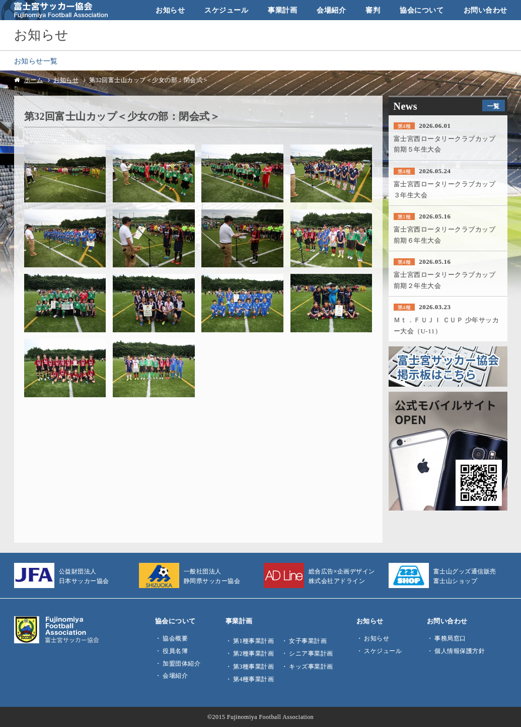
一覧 (493, 106)
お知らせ (170, 10)
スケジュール (226, 10)
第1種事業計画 (253, 640)
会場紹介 (331, 10)
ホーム (33, 80)
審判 (372, 10)
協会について (421, 10)
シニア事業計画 (311, 653)
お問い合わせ (485, 10)
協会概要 (175, 638)
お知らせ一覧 (36, 61)
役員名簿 (175, 651)
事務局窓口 (450, 638)
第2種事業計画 (253, 653)
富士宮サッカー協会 (54, 10)
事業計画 (282, 10)
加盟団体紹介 (181, 663)
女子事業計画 (308, 640)
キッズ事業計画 (311, 666)
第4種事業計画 (253, 679)
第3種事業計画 (253, 666)
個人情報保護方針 (459, 651)
